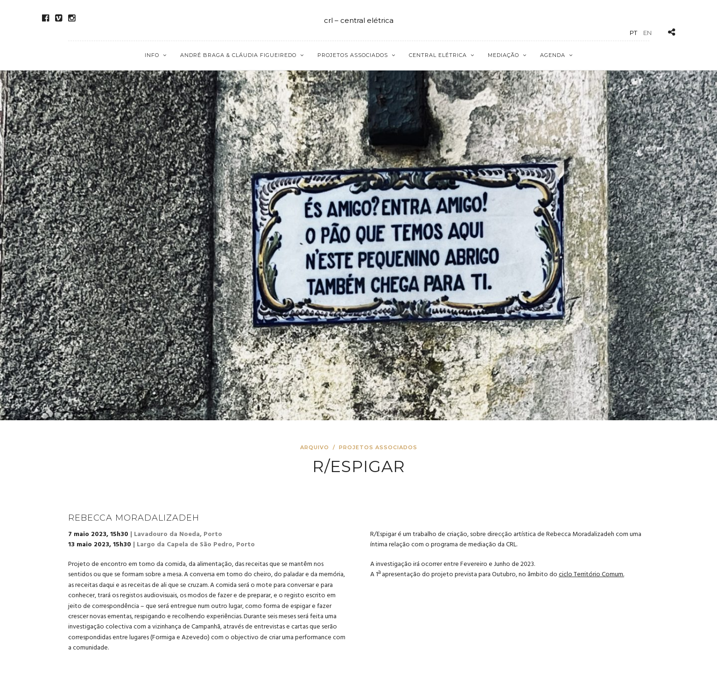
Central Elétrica (438, 55)
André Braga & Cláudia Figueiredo (238, 55)
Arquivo (315, 447)
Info (152, 55)
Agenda (552, 55)
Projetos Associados (352, 55)
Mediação (503, 55)
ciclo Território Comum (591, 574)
